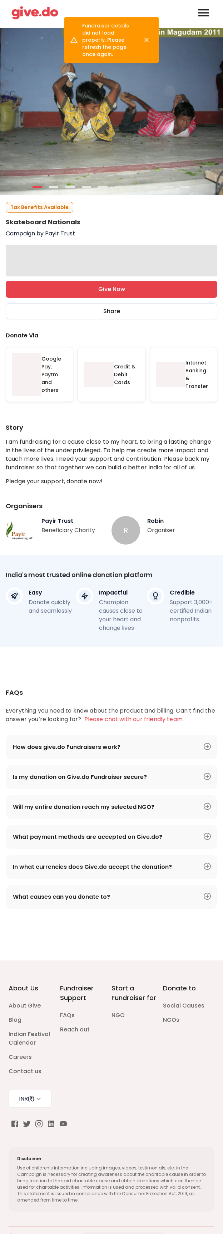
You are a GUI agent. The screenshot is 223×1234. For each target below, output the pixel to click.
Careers (20, 1057)
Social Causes (183, 1005)
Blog (15, 1020)
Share (111, 311)
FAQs (67, 1015)
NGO (118, 1015)
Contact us (25, 1071)
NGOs (171, 1020)
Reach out (75, 1029)
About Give (25, 1005)
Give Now (111, 289)
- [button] (37, 187)
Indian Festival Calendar (29, 1038)
